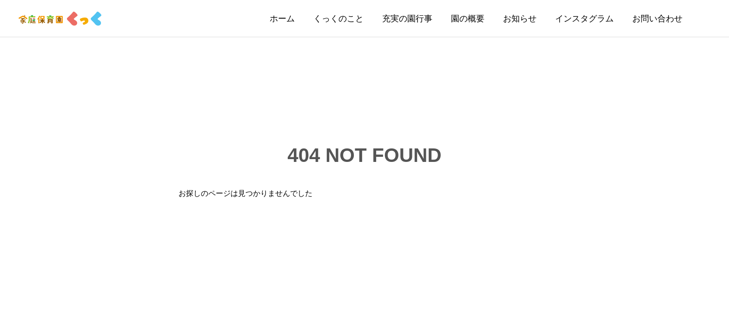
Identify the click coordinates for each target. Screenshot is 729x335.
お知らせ (520, 18)
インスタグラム (584, 18)
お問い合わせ (657, 18)
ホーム (282, 18)
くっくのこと (338, 18)
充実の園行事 (407, 18)
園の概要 (467, 18)
